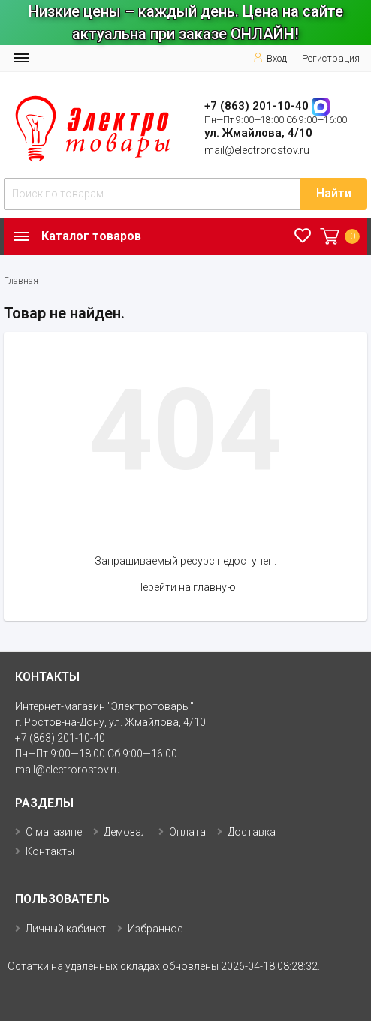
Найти (333, 193)
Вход (270, 58)
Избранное (155, 929)
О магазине (54, 832)
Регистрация (331, 58)
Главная (21, 281)
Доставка (252, 832)
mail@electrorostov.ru (256, 150)
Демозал (125, 832)
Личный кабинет (66, 929)
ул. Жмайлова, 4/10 (258, 133)
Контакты (50, 851)
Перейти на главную (186, 587)
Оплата (187, 832)
